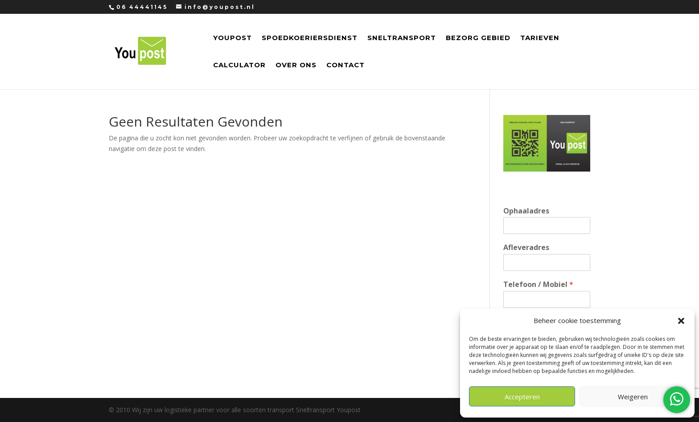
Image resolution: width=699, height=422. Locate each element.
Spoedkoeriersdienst (310, 38)
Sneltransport (401, 38)
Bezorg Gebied (478, 38)
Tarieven (539, 38)
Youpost (232, 38)
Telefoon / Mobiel (538, 284)
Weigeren (633, 396)
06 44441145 (142, 7)
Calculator (239, 65)
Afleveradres (526, 247)
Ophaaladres (526, 211)
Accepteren (522, 396)
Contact (345, 65)
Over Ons (296, 65)
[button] (681, 320)
